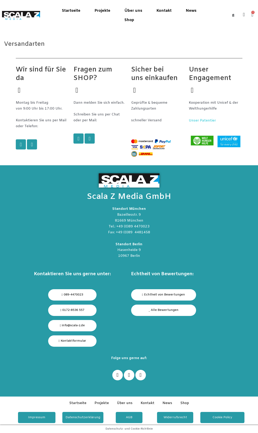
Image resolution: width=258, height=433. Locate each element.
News (191, 10)
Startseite (71, 10)
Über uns (133, 10)
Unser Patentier (202, 120)
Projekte (102, 10)
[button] (163, 310)
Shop (129, 20)
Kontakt (164, 10)
